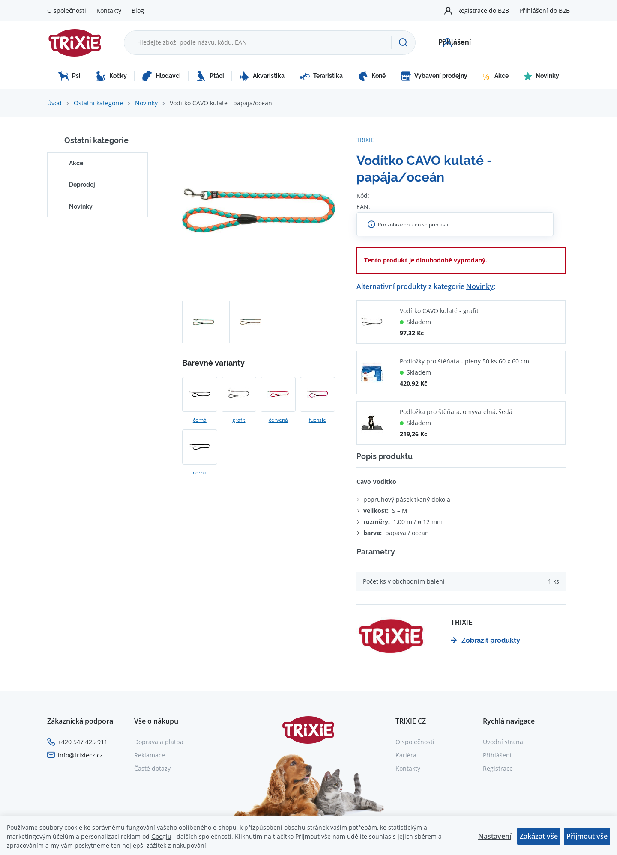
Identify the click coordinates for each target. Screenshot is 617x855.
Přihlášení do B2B (544, 10)
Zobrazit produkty (485, 640)
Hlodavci (161, 76)
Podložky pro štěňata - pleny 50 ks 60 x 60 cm (464, 361)
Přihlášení (497, 755)
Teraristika (321, 76)
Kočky (111, 76)
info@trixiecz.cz (80, 755)
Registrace (498, 768)
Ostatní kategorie (98, 103)
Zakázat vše (539, 836)
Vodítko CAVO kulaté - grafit (439, 311)
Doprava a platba (158, 742)
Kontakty (108, 10)
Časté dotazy (152, 768)
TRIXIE (365, 140)
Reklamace (149, 755)
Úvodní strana (503, 742)
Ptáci (210, 76)
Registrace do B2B (483, 10)
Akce (495, 76)
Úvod (54, 103)
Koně (372, 76)
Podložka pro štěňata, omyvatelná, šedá (456, 412)
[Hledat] (403, 42)
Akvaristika (262, 76)
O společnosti (66, 10)
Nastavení (494, 836)
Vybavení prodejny (434, 76)
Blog (138, 10)
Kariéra (405, 755)
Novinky (541, 76)
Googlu (161, 836)
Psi (69, 76)
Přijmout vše (587, 836)
